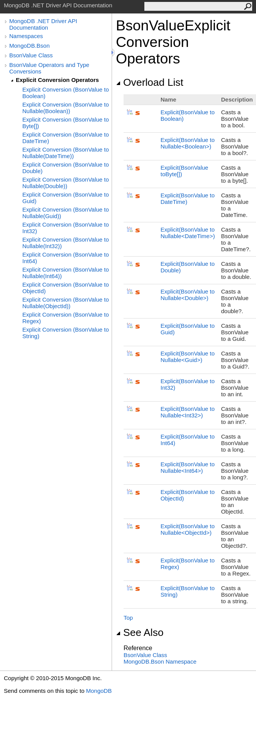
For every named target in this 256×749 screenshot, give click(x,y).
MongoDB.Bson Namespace (160, 661)
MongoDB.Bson (29, 45)
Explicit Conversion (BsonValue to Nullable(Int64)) (65, 272)
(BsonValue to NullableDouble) (188, 294)
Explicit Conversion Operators (57, 80)
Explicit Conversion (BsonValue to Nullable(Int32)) (65, 242)
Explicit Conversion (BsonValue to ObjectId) (65, 287)
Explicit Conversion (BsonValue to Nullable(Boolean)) (65, 107)
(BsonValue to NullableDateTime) (188, 232)
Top (128, 617)
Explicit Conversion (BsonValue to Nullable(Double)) (65, 182)
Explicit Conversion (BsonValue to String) (65, 332)
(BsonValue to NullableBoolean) (188, 143)
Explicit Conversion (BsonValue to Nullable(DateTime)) (65, 152)
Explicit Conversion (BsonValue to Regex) (65, 317)
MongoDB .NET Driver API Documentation (43, 24)
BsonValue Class (31, 55)
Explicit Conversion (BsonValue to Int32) (65, 227)
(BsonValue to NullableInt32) (188, 412)
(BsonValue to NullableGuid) (188, 356)
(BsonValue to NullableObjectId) (188, 529)
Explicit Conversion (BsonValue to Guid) (65, 197)
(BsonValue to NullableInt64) (188, 467)
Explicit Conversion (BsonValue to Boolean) (65, 92)
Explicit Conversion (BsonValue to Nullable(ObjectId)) (65, 302)
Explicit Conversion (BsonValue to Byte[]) (65, 122)
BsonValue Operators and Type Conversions (49, 68)
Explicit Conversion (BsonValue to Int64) (65, 257)
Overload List (149, 82)
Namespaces (26, 36)
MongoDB (99, 690)
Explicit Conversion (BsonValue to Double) (65, 167)
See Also (140, 632)
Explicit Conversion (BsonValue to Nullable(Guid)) (65, 212)
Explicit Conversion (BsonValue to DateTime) (65, 137)
